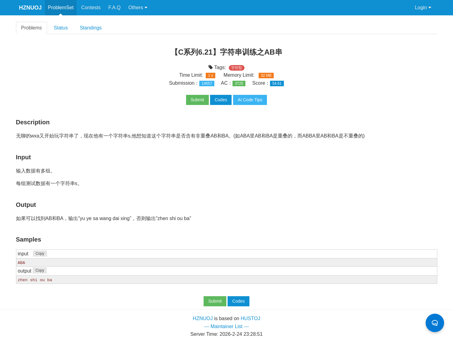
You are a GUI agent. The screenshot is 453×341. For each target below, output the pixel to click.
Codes (221, 99)
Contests (91, 7)
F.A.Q (114, 7)
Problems (31, 27)
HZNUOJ (30, 8)
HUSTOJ (250, 318)
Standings (90, 27)
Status (61, 27)
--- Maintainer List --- (226, 326)
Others (137, 7)
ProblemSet (61, 7)
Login (423, 7)
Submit (197, 99)
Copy (40, 253)
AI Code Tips (250, 99)
